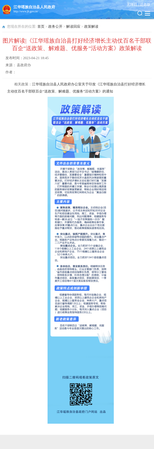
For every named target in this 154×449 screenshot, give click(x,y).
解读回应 (73, 26)
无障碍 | (133, 4)
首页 (40, 26)
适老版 (145, 4)
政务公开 (55, 26)
